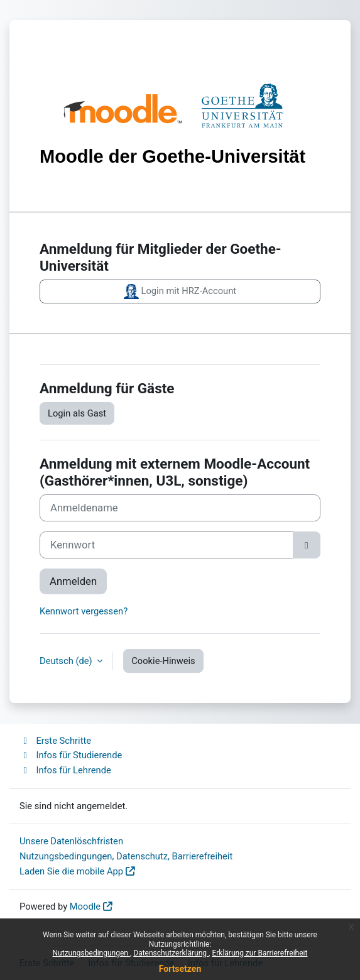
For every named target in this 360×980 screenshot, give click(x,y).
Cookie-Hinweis (163, 661)
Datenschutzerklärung (171, 953)
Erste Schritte (55, 740)
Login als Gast (77, 413)
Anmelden (73, 581)
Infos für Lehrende (65, 770)
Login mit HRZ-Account (180, 291)
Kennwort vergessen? (84, 611)
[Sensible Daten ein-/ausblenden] (306, 544)
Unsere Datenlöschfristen (71, 841)
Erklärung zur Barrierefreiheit (259, 953)
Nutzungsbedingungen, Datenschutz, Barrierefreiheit (125, 856)
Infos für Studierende (70, 755)
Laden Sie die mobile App (71, 871)
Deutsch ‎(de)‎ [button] (67, 661)
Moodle (85, 906)
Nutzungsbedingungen (91, 953)
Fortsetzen (180, 969)
